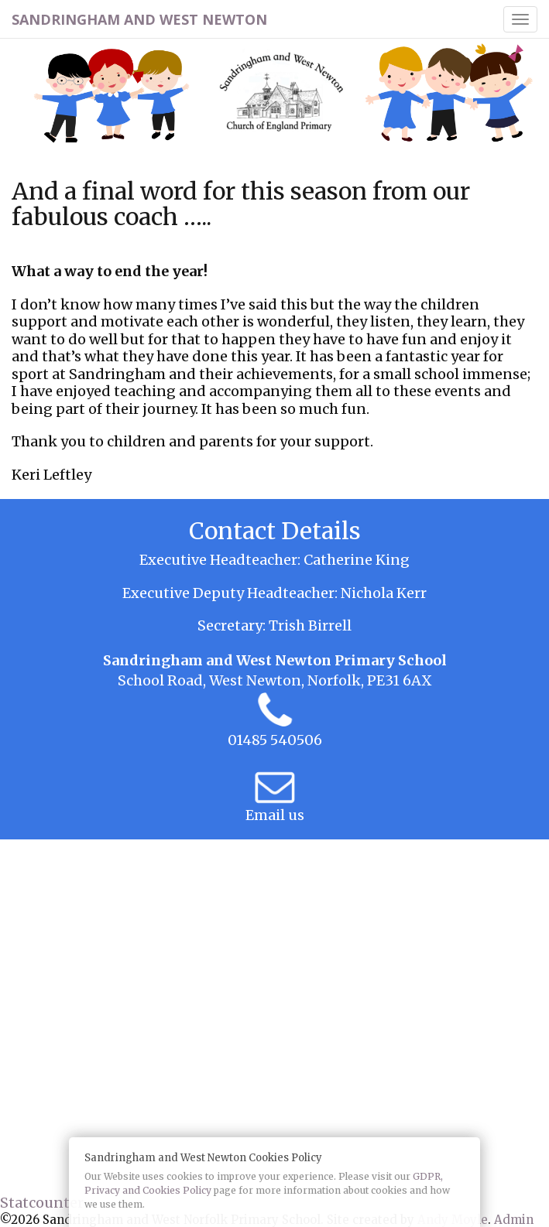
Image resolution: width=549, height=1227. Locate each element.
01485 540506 (275, 740)
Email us (274, 815)
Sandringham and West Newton (139, 19)
